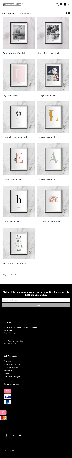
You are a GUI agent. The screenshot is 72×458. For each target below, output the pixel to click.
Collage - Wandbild (46, 95)
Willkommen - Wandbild (14, 263)
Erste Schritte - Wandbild (15, 137)
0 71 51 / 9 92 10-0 (10, 343)
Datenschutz (8, 373)
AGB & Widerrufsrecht (12, 364)
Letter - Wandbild (11, 221)
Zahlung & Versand (11, 367)
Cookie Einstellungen (12, 376)
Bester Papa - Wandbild (48, 53)
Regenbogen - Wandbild (49, 221)
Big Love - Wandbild (12, 95)
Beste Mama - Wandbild (14, 53)
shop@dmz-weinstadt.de (13, 341)
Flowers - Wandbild (46, 137)
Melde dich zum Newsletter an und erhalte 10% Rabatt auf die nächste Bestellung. (36, 293)
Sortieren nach (8, 13)
